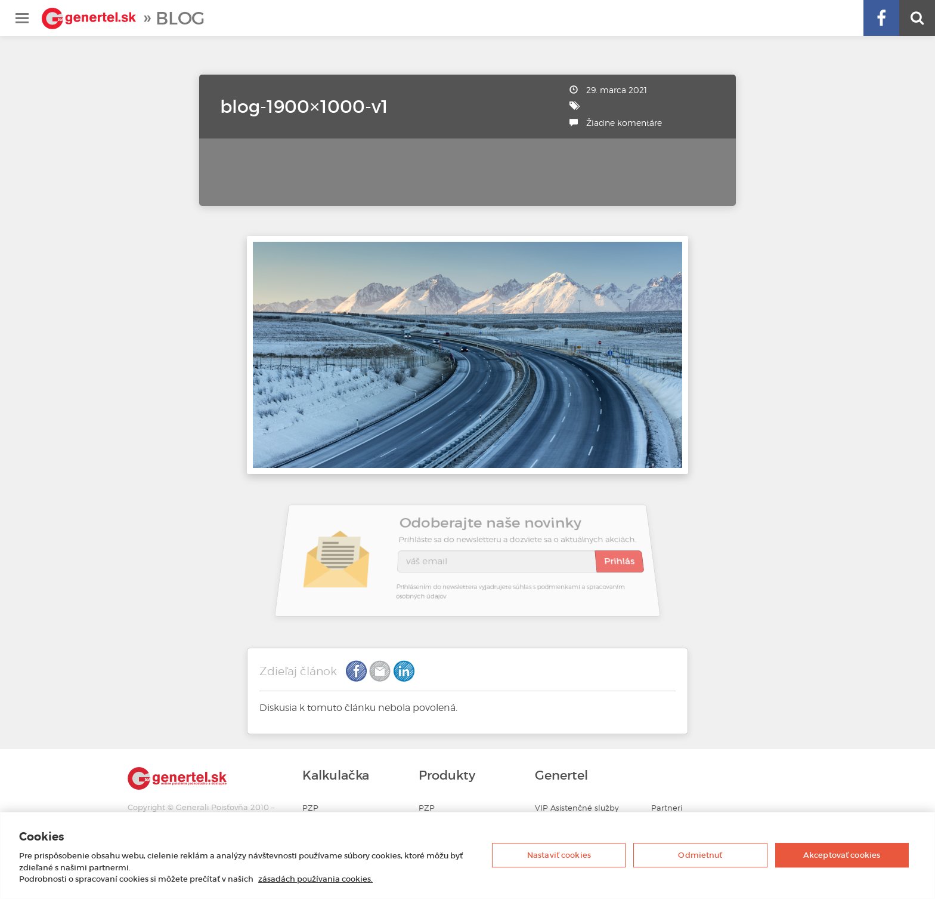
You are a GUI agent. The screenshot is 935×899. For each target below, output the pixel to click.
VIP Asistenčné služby (577, 807)
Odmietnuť (700, 855)
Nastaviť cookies (559, 855)
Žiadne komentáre (624, 123)
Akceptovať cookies (841, 855)
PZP (310, 807)
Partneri (666, 807)
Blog (180, 18)
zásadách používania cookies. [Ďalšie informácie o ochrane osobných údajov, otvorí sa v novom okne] (315, 879)
